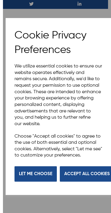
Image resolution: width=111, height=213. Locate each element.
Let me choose (35, 174)
